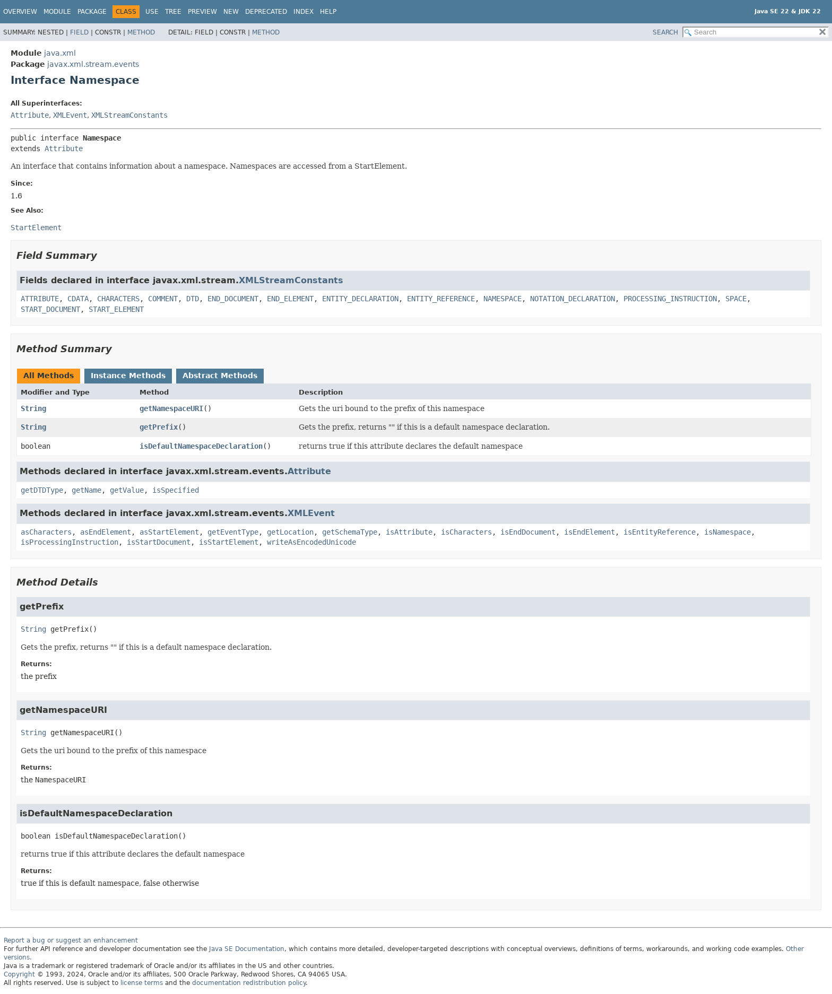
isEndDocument (528, 532)
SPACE (736, 298)
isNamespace (727, 532)
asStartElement (169, 532)
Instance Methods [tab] (128, 375)
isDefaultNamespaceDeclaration (201, 446)
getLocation (290, 532)
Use (152, 11)
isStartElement (228, 542)
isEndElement (589, 532)
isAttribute (409, 532)
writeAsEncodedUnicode (311, 542)
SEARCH (665, 32)
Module (57, 11)
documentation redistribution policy (249, 983)
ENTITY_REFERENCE (441, 298)
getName (86, 490)
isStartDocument (158, 542)
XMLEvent (70, 115)
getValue (127, 490)
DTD (192, 298)
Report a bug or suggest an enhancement (71, 940)
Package (92, 11)
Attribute (30, 115)
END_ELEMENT (290, 298)
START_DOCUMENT (50, 309)
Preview (202, 11)
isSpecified (175, 490)
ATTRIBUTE (40, 298)
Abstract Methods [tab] (220, 375)
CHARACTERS (118, 298)
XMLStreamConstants (129, 115)
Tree (173, 11)
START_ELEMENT (116, 309)
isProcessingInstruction (69, 542)
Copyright (19, 974)
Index (303, 11)
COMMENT (163, 298)
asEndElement (105, 532)
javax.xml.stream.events (93, 64)
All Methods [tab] (48, 375)
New (231, 11)
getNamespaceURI (171, 408)
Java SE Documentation (246, 949)
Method (141, 32)
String (33, 408)
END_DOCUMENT (232, 298)
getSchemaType (349, 532)
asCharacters (46, 532)
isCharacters (466, 532)
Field (79, 32)
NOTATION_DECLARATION (572, 298)
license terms (141, 983)
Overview (20, 11)
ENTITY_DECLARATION (360, 298)
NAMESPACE (502, 298)
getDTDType (42, 490)
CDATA (78, 298)
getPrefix (159, 427)
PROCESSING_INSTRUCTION (670, 298)
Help (328, 11)
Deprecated (266, 11)
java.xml (60, 53)
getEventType (232, 532)
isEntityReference (659, 532)
